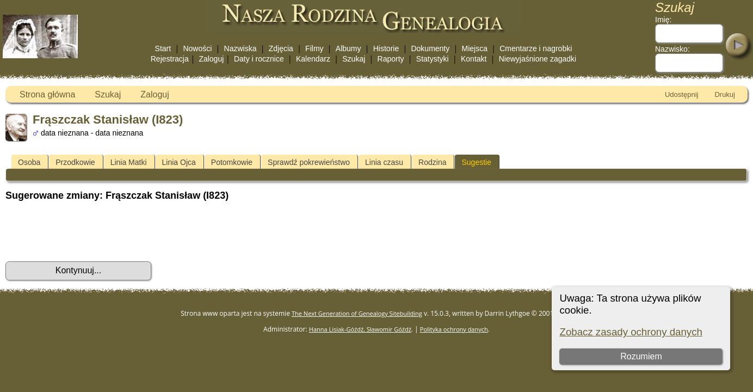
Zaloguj (211, 58)
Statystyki (432, 58)
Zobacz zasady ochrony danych (630, 332)
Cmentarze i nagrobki (535, 48)
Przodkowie (75, 162)
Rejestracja (170, 58)
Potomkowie (231, 162)
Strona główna (47, 94)
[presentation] (88, 231)
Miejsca (474, 48)
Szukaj (353, 58)
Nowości (197, 48)
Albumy (348, 48)
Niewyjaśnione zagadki (537, 58)
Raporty (391, 58)
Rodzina (432, 162)
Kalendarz (313, 58)
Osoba (29, 162)
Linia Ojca (179, 162)
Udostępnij (681, 94)
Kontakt (473, 58)
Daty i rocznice (259, 58)
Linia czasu (384, 162)
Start (163, 48)
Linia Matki (128, 162)
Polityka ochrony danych (454, 329)
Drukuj (724, 94)
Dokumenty (430, 48)
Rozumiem (641, 356)
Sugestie (476, 162)
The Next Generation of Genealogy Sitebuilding (357, 313)
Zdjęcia (281, 48)
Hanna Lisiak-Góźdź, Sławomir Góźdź (360, 329)
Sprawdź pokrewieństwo (309, 162)
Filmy (314, 48)
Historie (386, 48)
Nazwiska (240, 48)
